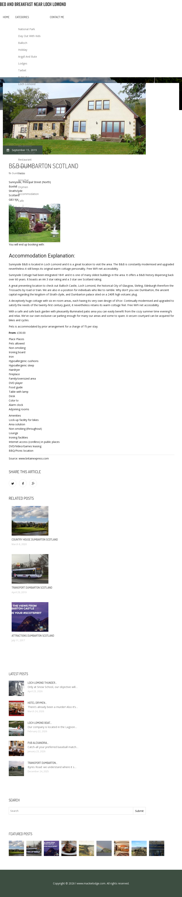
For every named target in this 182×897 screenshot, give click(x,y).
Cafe (21, 201)
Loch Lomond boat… (40, 723)
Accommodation (28, 194)
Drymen (23, 187)
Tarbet (22, 70)
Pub (20, 221)
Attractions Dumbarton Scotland (33, 635)
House (22, 91)
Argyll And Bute (27, 56)
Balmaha (23, 77)
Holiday (22, 49)
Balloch (22, 43)
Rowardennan (26, 152)
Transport (24, 118)
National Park (26, 29)
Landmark (24, 214)
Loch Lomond (26, 84)
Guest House (26, 98)
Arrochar (23, 180)
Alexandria (24, 235)
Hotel (21, 132)
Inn (20, 228)
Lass (21, 125)
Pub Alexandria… (38, 743)
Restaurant (25, 159)
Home (6, 17)
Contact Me (57, 17)
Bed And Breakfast (29, 111)
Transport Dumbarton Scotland (32, 587)
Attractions (25, 146)
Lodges (22, 63)
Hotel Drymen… (37, 703)
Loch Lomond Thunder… (42, 683)
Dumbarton (25, 166)
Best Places (25, 104)
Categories (22, 17)
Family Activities (28, 139)
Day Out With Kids (29, 36)
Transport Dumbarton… (42, 763)
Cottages (23, 207)
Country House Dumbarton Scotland (35, 539)
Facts (21, 173)
